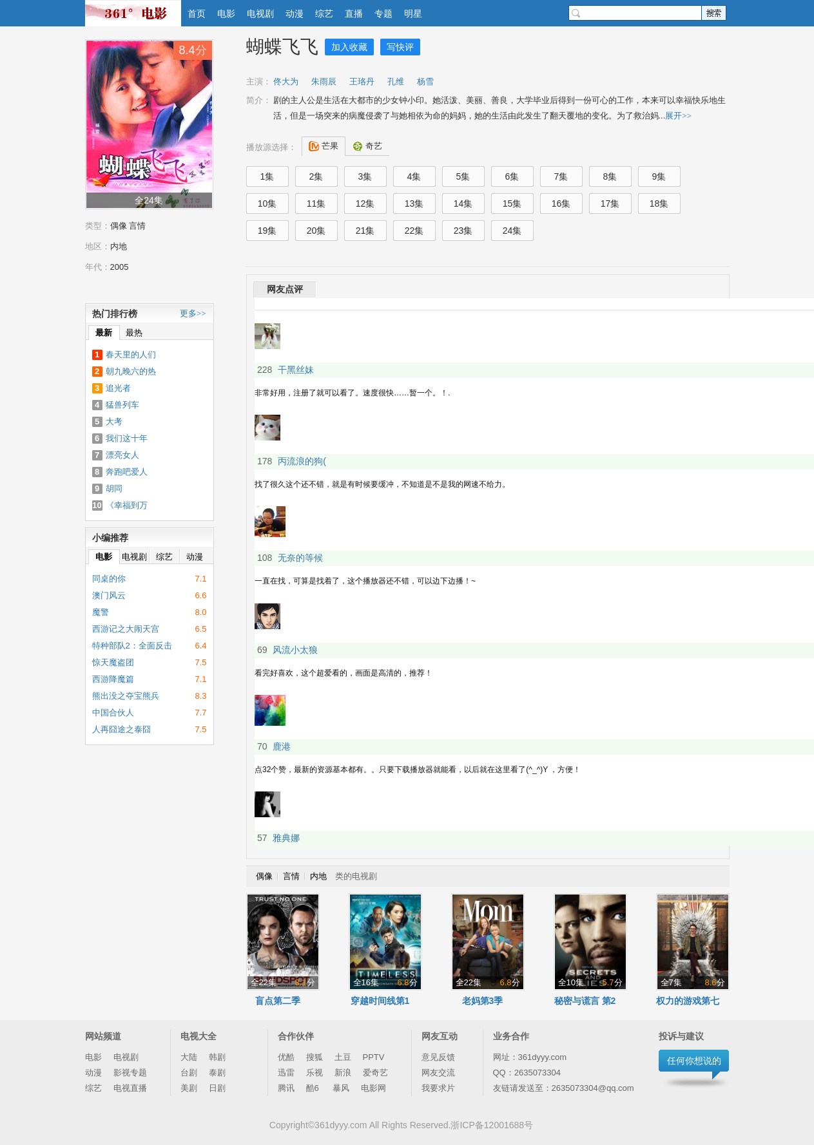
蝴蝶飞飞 (282, 47)
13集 (414, 203)
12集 (365, 203)
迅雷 (286, 1072)
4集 (414, 176)
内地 (118, 246)
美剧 (188, 1088)
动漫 (295, 13)
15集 (512, 203)
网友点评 (285, 289)
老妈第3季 (482, 1001)
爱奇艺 (375, 1072)
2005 (119, 267)
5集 (463, 176)
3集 (365, 176)
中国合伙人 (113, 712)
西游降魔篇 (113, 679)
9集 (659, 176)
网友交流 (438, 1072)
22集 (414, 230)
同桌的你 (109, 578)
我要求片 (438, 1088)
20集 (316, 230)
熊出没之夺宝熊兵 (125, 696)
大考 (114, 421)
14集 (463, 203)
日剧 (217, 1088)
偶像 (118, 226)
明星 (413, 13)
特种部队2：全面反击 (132, 645)
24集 (512, 230)
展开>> (678, 115)
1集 (267, 176)
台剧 (188, 1072)
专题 (383, 13)
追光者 (118, 388)
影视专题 (130, 1072)
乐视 (314, 1072)
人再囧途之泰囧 (121, 729)
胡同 (114, 488)
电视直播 (130, 1088)
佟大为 (285, 81)
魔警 (100, 612)
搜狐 (314, 1057)
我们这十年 (127, 438)
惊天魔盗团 (113, 662)
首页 (197, 13)
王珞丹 (361, 81)
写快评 (400, 47)
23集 (463, 230)
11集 (316, 203)
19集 (267, 230)
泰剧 (217, 1072)
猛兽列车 (122, 405)
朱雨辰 (323, 81)
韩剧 (217, 1057)
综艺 (324, 13)
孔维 (395, 81)
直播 (354, 13)
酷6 (314, 1088)
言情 (137, 226)
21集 (365, 230)
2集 (316, 176)
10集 (267, 203)
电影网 (373, 1088)
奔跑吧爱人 (127, 472)
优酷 (286, 1057)
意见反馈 (438, 1057)
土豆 (342, 1057)
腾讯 (286, 1088)
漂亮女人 (122, 455)
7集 (561, 176)
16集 (561, 203)
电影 (226, 13)
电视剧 (260, 13)
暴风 (341, 1088)
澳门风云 (109, 595)
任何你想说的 (694, 1060)
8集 (610, 176)
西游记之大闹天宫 (125, 629)
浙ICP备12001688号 (492, 1125)
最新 (103, 332)
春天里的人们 (131, 354)
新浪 (342, 1072)
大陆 (188, 1057)
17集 (610, 203)
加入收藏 (349, 47)
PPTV (374, 1057)
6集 (512, 176)
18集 (659, 203)
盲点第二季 (277, 1001)
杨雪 (425, 81)
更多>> (193, 313)
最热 (134, 332)
